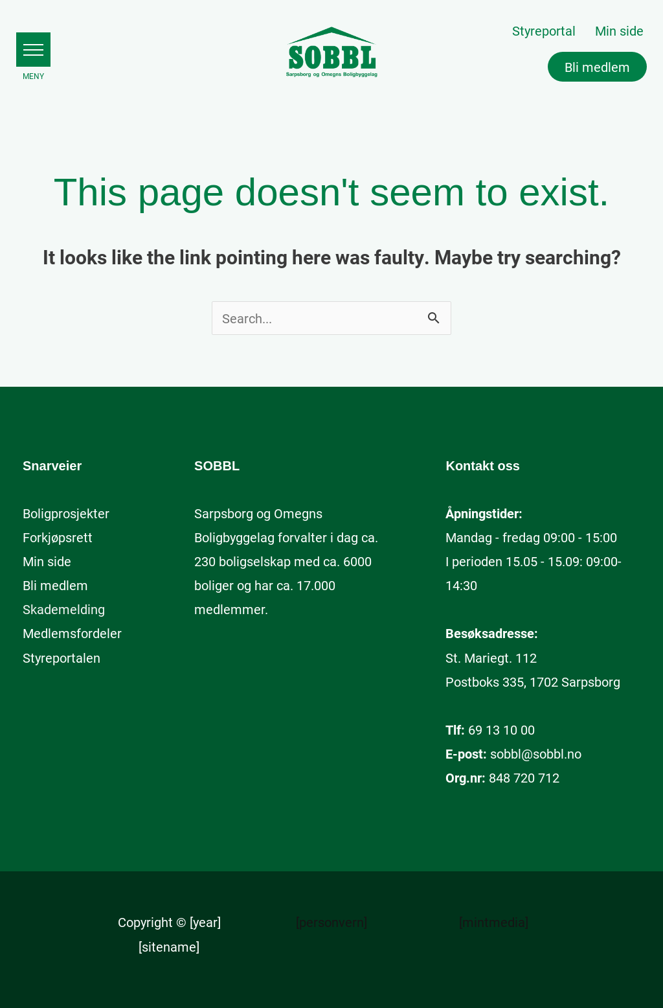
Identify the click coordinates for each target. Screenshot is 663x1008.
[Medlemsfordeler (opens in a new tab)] (72, 632)
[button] (33, 49)
